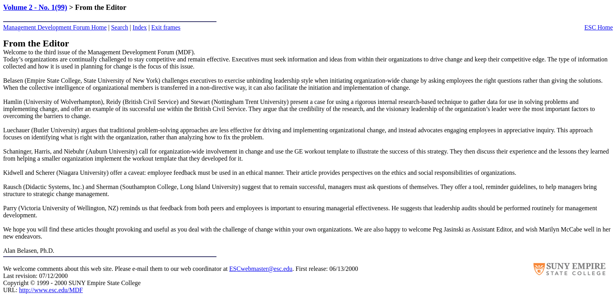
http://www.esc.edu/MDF (51, 290)
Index (139, 27)
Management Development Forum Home (55, 27)
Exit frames (165, 27)
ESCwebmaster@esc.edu (260, 268)
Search (119, 27)
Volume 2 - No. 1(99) (35, 7)
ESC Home (599, 27)
